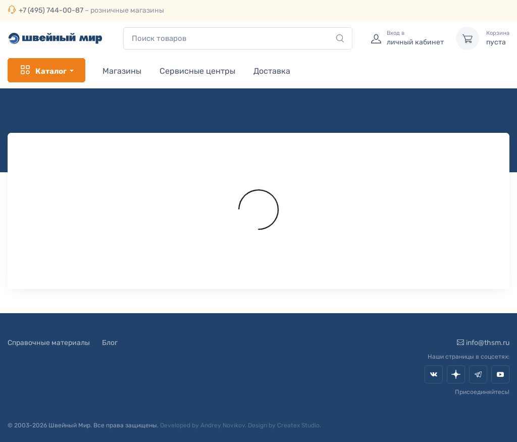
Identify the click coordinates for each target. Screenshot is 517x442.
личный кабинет (415, 37)
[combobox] (237, 38)
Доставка (271, 71)
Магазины (121, 71)
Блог (110, 342)
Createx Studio (298, 425)
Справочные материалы (49, 342)
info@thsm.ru (483, 342)
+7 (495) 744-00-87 (51, 10)
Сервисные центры (197, 71)
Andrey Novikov (222, 425)
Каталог (43, 70)
